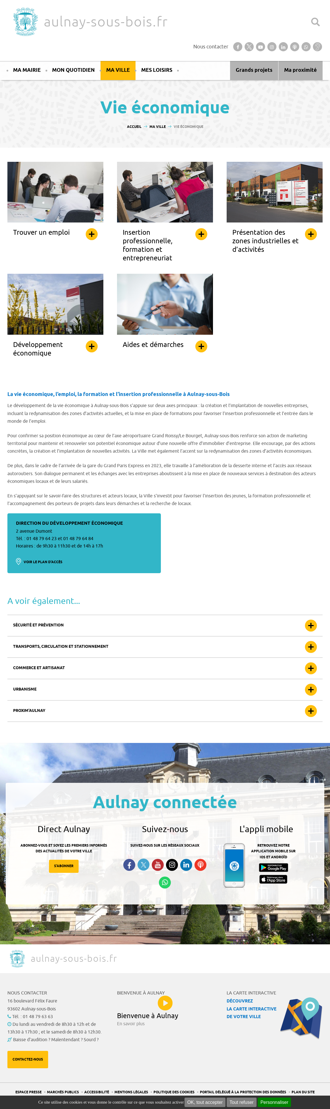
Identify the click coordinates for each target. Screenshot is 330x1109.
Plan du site (303, 1092)
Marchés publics (63, 1092)
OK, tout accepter (205, 1102)
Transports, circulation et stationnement (60, 647)
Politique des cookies (173, 1092)
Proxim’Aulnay (29, 711)
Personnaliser (274, 1102)
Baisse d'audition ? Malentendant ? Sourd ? (56, 1040)
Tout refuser (241, 1102)
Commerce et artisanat (39, 668)
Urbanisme (24, 689)
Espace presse (28, 1092)
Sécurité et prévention (38, 625)
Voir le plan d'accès (43, 562)
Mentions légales (131, 1092)
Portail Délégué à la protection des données (243, 1092)
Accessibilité (96, 1092)
